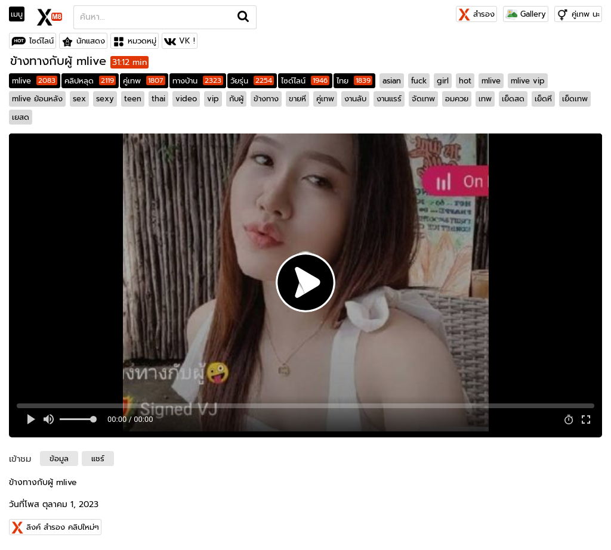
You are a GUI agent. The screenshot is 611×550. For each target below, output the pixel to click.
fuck (419, 80)
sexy (105, 98)
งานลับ (355, 98)
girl (443, 80)
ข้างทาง (266, 98)
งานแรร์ (389, 98)
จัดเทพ (423, 98)
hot (465, 80)
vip (213, 98)
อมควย (456, 98)
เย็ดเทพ (575, 98)
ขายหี (297, 98)
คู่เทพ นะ (586, 14)
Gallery (525, 14)
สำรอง (476, 14)
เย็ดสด (513, 98)
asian (391, 80)
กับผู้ (236, 98)
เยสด (20, 117)
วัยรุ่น (252, 80)
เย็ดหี (543, 98)
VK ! (187, 40)
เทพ (485, 98)
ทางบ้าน (197, 80)
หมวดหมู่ (142, 40)
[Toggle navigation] (20, 14)
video (186, 98)
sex (79, 98)
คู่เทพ (144, 80)
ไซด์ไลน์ (41, 40)
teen (132, 98)
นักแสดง (90, 40)
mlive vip (528, 80)
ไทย (354, 80)
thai (158, 98)
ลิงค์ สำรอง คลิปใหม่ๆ (62, 527)
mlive (34, 80)
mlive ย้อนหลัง (37, 98)
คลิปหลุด (90, 80)
